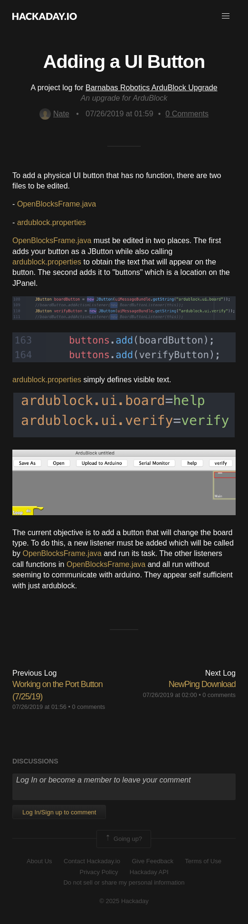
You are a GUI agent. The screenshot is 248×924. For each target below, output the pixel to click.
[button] (226, 16)
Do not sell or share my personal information (123, 882)
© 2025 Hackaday (124, 901)
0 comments (88, 706)
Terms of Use (203, 861)
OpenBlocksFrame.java (56, 204)
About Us (39, 861)
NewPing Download (202, 684)
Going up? (123, 839)
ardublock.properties (51, 222)
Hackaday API (149, 872)
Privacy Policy (98, 872)
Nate (54, 114)
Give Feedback (152, 861)
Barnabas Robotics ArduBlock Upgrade (152, 88)
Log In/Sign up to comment (59, 812)
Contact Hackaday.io (92, 861)
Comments (187, 114)
